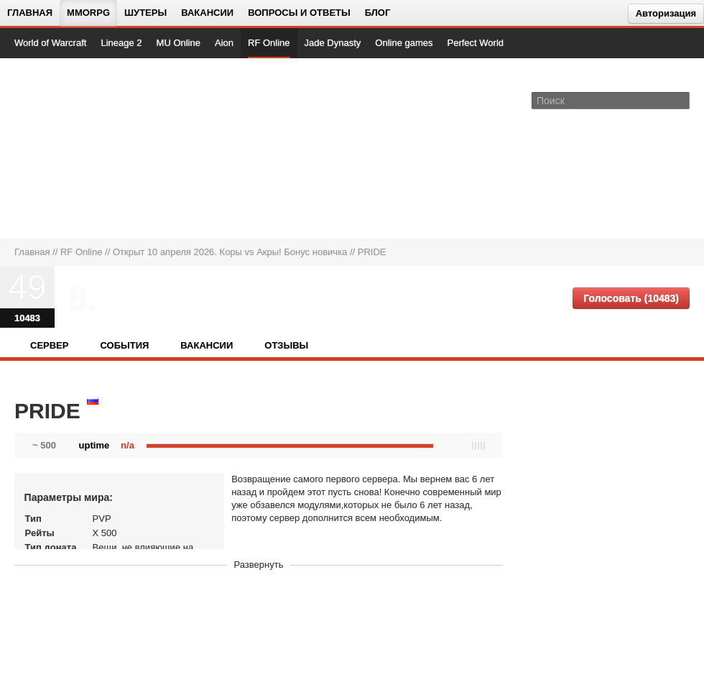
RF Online (269, 42)
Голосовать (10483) (631, 298)
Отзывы (286, 345)
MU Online (178, 42)
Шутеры (145, 12)
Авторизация (666, 13)
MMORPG (88, 12)
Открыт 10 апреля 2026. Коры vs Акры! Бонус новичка (230, 252)
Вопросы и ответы (299, 12)
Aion (224, 42)
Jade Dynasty (333, 42)
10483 (27, 318)
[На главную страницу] (63, 148)
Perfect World (476, 42)
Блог (378, 12)
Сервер (49, 345)
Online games (403, 42)
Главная (29, 12)
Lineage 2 (121, 42)
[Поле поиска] (681, 100)
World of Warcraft (50, 42)
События (124, 345)
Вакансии (207, 12)
